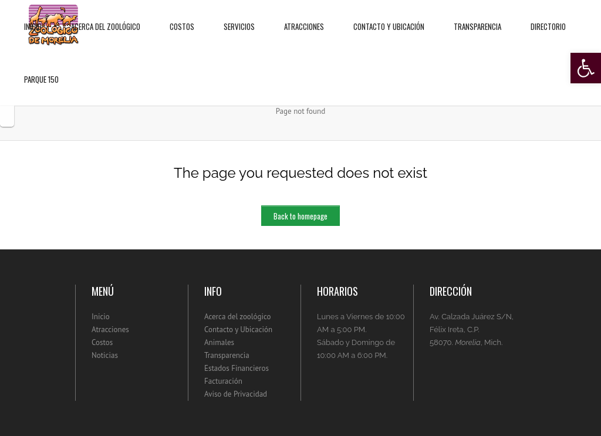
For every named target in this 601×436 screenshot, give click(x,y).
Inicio (101, 317)
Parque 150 (41, 69)
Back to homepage (300, 216)
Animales (219, 342)
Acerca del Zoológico (105, 16)
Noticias (105, 355)
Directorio (548, 16)
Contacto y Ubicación (389, 16)
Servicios (239, 16)
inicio (32, 16)
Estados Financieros (236, 368)
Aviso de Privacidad (235, 394)
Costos (182, 16)
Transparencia (477, 16)
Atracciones (304, 16)
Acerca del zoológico (237, 317)
